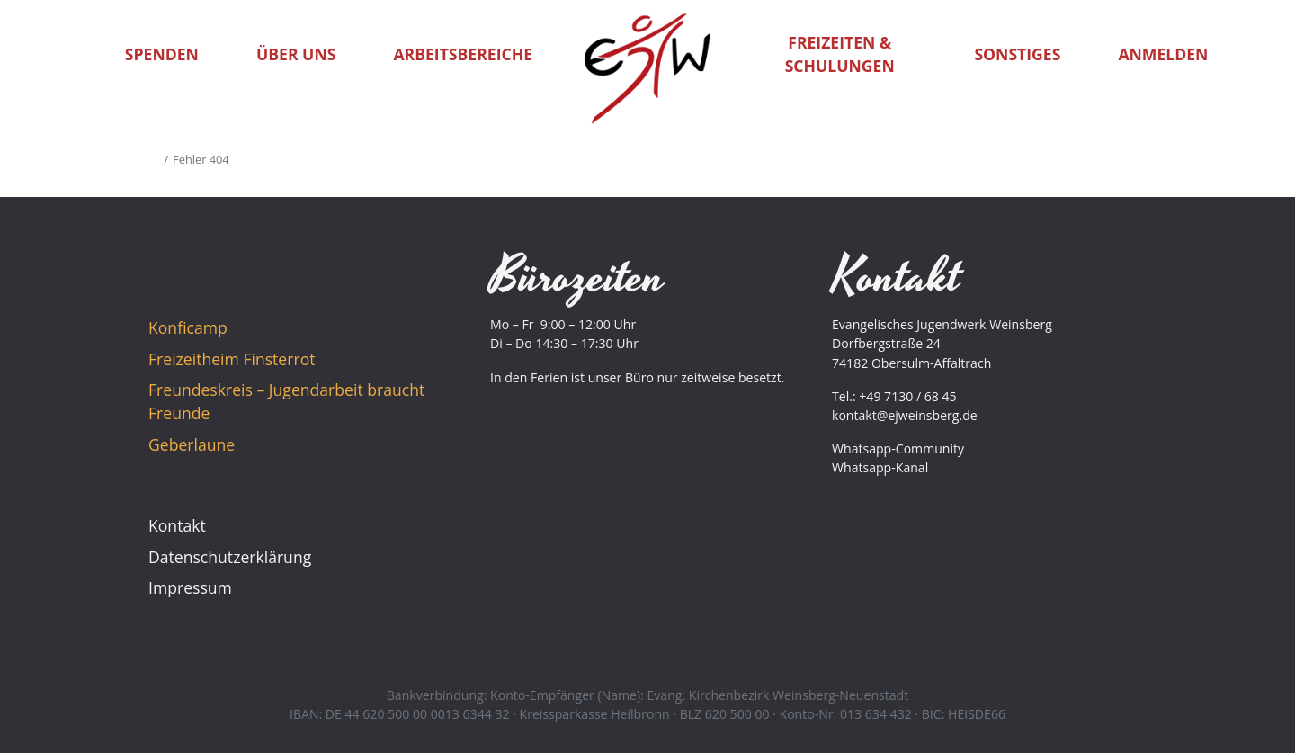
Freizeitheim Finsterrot (231, 359)
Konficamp (188, 327)
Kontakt (177, 525)
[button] (1259, 54)
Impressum (190, 587)
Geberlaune (191, 444)
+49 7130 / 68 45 (907, 396)
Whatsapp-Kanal (880, 467)
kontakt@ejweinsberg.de (905, 415)
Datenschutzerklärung (229, 557)
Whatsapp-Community (898, 448)
